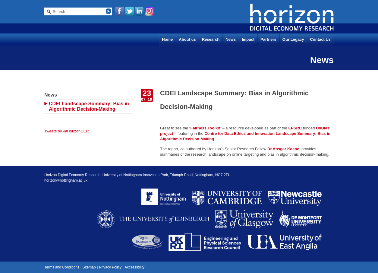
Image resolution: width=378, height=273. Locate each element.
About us (187, 39)
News (230, 39)
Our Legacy (293, 39)
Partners (268, 39)
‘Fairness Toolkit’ (205, 128)
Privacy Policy (110, 267)
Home (167, 39)
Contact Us (320, 39)
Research (211, 39)
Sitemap (89, 267)
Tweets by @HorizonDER (66, 131)
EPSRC (295, 128)
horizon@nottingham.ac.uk (65, 180)
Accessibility (134, 267)
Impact (248, 39)
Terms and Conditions (61, 267)
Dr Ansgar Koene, (283, 149)
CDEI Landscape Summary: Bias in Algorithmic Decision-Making (89, 106)
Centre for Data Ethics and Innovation (239, 133)
